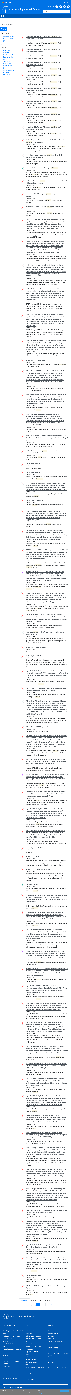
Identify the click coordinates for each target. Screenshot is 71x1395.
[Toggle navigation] (3, 16)
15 (38, 1304)
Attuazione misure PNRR (10, 1378)
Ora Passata (8, 55)
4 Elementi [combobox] (25, 1300)
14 (34, 1304)
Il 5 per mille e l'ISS (31, 1379)
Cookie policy (7, 1366)
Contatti (5, 1364)
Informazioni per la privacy (11, 1361)
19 (51, 1304)
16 (43, 1304)
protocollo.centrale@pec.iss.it (12, 1349)
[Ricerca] (54, 11)
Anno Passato (8, 70)
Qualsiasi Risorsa (8, 37)
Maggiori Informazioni (45, 1393)
